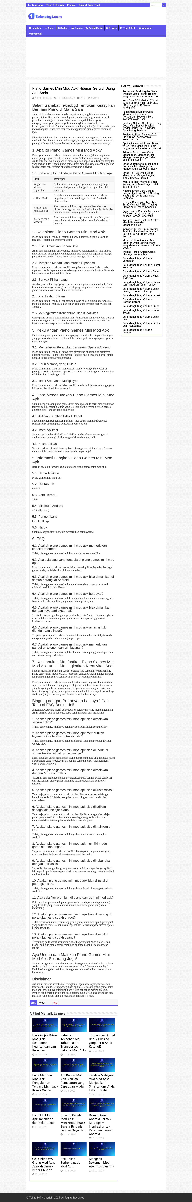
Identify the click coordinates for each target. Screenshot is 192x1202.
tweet (41, 1002)
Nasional (144, 28)
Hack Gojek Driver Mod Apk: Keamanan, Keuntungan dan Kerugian (44, 1042)
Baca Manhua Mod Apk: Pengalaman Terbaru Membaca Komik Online (45, 1082)
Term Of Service (55, 5)
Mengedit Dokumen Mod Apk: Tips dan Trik (101, 1162)
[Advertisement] (96, 57)
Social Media (94, 28)
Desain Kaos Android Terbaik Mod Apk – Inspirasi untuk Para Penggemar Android (101, 1124)
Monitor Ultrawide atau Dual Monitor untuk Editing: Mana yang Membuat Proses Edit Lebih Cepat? (142, 244)
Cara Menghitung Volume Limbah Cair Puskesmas (142, 324)
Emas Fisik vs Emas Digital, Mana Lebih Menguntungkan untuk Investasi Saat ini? (139, 175)
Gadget (63, 28)
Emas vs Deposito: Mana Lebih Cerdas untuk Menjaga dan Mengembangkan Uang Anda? (141, 166)
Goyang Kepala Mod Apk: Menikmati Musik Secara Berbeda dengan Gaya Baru (73, 1122)
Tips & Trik (127, 28)
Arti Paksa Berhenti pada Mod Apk (70, 1162)
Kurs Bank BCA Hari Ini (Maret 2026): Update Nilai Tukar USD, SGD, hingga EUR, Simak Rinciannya (140, 104)
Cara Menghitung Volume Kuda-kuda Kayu (141, 277)
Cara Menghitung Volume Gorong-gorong (137, 300)
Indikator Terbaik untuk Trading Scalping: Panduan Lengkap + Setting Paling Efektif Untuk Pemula (141, 232)
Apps (48, 28)
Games (77, 28)
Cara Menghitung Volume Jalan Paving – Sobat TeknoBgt (141, 290)
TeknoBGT (35, 1197)
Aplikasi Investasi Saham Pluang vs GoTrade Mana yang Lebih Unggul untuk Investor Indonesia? (142, 146)
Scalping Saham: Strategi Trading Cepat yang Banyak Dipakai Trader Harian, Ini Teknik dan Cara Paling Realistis (142, 127)
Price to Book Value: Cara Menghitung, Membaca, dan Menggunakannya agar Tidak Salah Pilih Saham (139, 156)
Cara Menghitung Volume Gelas (141, 271)
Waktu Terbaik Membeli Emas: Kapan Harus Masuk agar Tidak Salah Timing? (141, 184)
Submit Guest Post (89, 5)
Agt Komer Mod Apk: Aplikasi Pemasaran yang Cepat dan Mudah (73, 1080)
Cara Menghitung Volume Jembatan (137, 259)
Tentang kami (35, 5)
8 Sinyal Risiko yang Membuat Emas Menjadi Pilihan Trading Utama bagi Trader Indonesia (140, 205)
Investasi (35, 33)
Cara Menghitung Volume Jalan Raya (141, 318)
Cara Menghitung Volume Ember (141, 306)
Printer (111, 28)
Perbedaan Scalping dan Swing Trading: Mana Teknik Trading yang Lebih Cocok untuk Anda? (140, 94)
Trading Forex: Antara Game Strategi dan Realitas (139, 253)
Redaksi (71, 5)
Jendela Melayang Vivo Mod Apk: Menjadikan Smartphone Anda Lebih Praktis (102, 1082)
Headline (35, 28)
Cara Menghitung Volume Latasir (142, 295)
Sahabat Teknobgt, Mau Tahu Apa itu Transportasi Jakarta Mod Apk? (73, 1042)
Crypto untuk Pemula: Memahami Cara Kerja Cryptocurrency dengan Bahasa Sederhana (142, 214)
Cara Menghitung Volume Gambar (137, 331)
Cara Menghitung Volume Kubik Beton (141, 311)
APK (83, 97)
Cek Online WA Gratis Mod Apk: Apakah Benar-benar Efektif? (43, 1164)
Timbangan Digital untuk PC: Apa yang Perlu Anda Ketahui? (102, 1040)
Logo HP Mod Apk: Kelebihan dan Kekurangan (44, 1119)
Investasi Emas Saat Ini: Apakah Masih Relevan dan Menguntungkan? (141, 222)
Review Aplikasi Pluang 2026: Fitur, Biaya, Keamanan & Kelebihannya (140, 137)
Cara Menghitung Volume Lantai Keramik (141, 266)
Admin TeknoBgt (43, 97)
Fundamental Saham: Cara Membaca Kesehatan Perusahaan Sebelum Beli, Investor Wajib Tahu (138, 115)
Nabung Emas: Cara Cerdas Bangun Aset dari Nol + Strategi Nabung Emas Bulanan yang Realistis (141, 194)
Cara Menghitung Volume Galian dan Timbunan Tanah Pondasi (141, 283)
